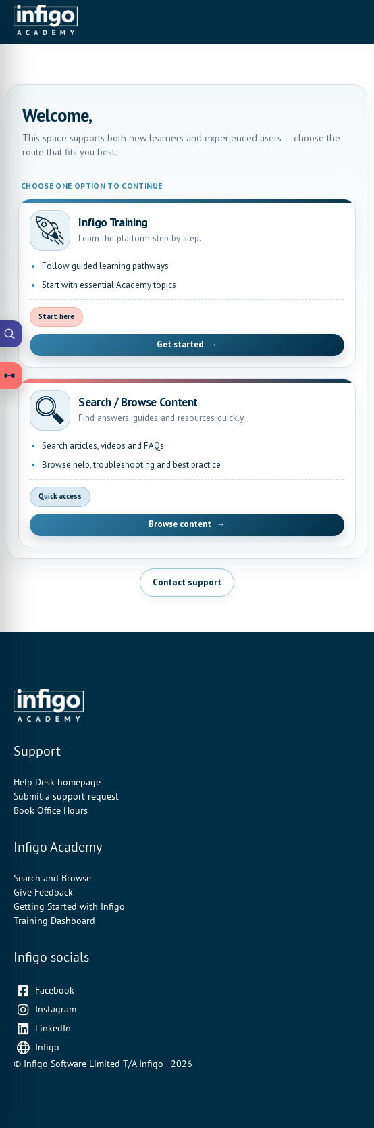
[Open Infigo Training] (187, 283)
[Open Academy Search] (11, 333)
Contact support (187, 582)
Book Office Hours (51, 810)
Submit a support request (66, 796)
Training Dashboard (54, 920)
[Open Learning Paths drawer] (11, 375)
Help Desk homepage (57, 782)
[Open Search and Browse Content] (187, 462)
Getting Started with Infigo (69, 906)
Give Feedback (43, 892)
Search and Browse (52, 878)
